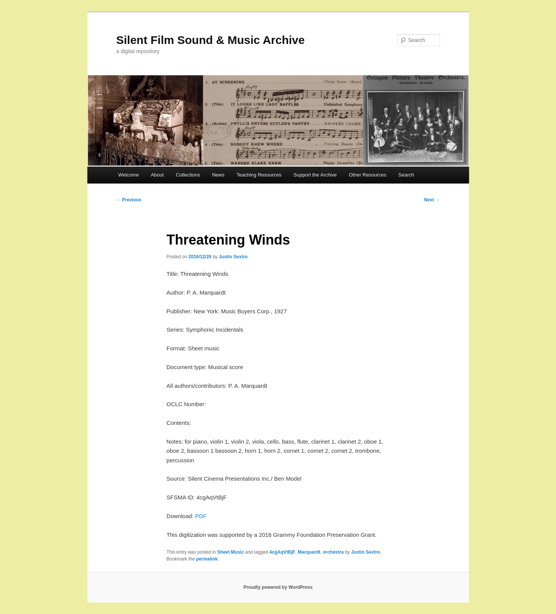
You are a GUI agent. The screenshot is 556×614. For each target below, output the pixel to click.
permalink (207, 559)
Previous (129, 200)
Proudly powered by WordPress (278, 587)
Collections (188, 175)
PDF (200, 516)
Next (432, 200)
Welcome (128, 175)
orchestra (333, 552)
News (218, 175)
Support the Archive (315, 175)
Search (406, 175)
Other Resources (367, 175)
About (157, 175)
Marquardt (309, 552)
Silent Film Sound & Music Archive (210, 40)
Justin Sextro (233, 256)
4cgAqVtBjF (282, 552)
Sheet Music (230, 552)
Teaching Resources (259, 175)
